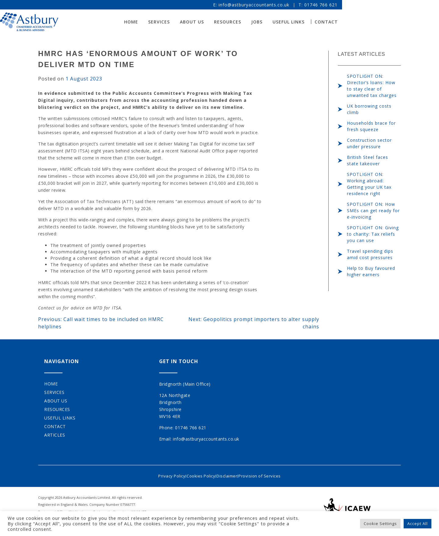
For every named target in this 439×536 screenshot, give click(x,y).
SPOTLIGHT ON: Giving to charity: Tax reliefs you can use (373, 234)
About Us (251, 22)
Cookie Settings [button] (380, 523)
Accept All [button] (417, 523)
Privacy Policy (164, 474)
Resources (286, 22)
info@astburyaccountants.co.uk (312, 5)
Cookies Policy (198, 474)
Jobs (315, 22)
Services (218, 22)
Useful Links (347, 22)
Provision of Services (267, 474)
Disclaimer (229, 474)
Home (190, 22)
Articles (54, 435)
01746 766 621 (379, 5)
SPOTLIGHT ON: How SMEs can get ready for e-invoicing (373, 210)
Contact (385, 22)
